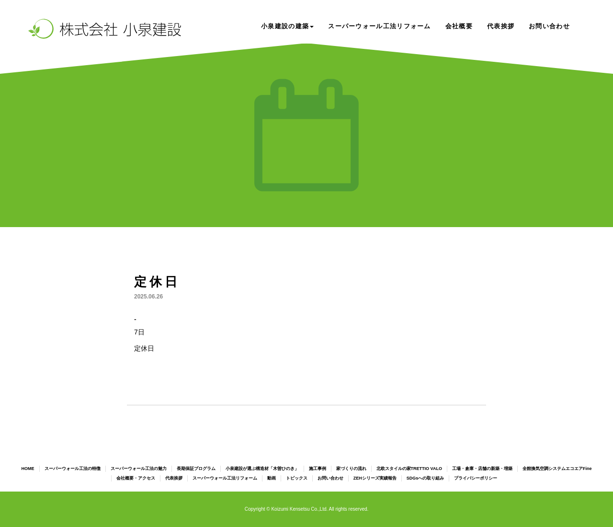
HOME (28, 468)
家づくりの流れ (351, 468)
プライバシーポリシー (475, 478)
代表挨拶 (500, 26)
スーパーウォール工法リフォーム (379, 26)
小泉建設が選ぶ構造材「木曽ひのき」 (262, 468)
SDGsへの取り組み (425, 478)
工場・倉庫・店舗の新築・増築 (482, 468)
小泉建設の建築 (287, 26)
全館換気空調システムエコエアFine (557, 468)
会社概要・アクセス (135, 478)
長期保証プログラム (196, 468)
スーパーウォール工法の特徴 (73, 468)
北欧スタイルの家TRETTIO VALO (409, 468)
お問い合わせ (549, 26)
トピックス (296, 478)
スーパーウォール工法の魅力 (139, 468)
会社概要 (459, 26)
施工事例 (317, 468)
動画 (271, 478)
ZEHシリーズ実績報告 (375, 478)
